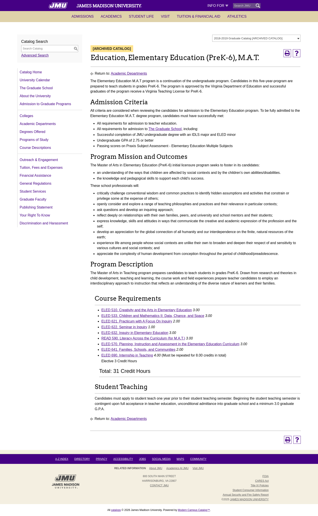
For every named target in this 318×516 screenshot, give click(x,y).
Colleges (26, 116)
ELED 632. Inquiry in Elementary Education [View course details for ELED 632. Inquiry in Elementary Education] (134, 333)
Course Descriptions (35, 148)
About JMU (155, 468)
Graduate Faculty (33, 199)
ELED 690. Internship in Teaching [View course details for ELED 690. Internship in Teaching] (127, 355)
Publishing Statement (36, 207)
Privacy (101, 459)
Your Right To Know (35, 215)
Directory (82, 459)
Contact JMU (159, 485)
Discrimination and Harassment (44, 223)
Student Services (33, 191)
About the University (35, 96)
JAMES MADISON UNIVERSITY (249, 499)
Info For (217, 6)
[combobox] (256, 38)
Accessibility (123, 459)
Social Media (161, 459)
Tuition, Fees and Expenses (41, 167)
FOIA (265, 476)
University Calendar (35, 80)
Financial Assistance (35, 175)
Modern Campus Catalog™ (194, 510)
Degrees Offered (32, 132)
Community (198, 459)
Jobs (142, 459)
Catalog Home (31, 72)
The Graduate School (36, 88)
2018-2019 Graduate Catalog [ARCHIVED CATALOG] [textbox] (248, 38)
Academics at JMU (177, 468)
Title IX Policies (260, 485)
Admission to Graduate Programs (45, 104)
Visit (165, 16)
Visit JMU (198, 468)
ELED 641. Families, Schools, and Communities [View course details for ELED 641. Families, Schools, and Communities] (138, 349)
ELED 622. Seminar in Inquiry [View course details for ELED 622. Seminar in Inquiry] (124, 327)
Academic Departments (38, 124)
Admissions (83, 16)
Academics (111, 16)
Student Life (141, 16)
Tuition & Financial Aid (198, 16)
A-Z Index (61, 459)
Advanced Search (35, 55)
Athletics (237, 16)
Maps (180, 459)
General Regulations (35, 183)
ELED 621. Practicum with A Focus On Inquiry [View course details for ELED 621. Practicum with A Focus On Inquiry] (136, 321)
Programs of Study (34, 140)
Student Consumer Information (251, 490)
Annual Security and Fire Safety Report (246, 494)
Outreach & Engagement (39, 160)
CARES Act (262, 480)
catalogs (116, 510)
